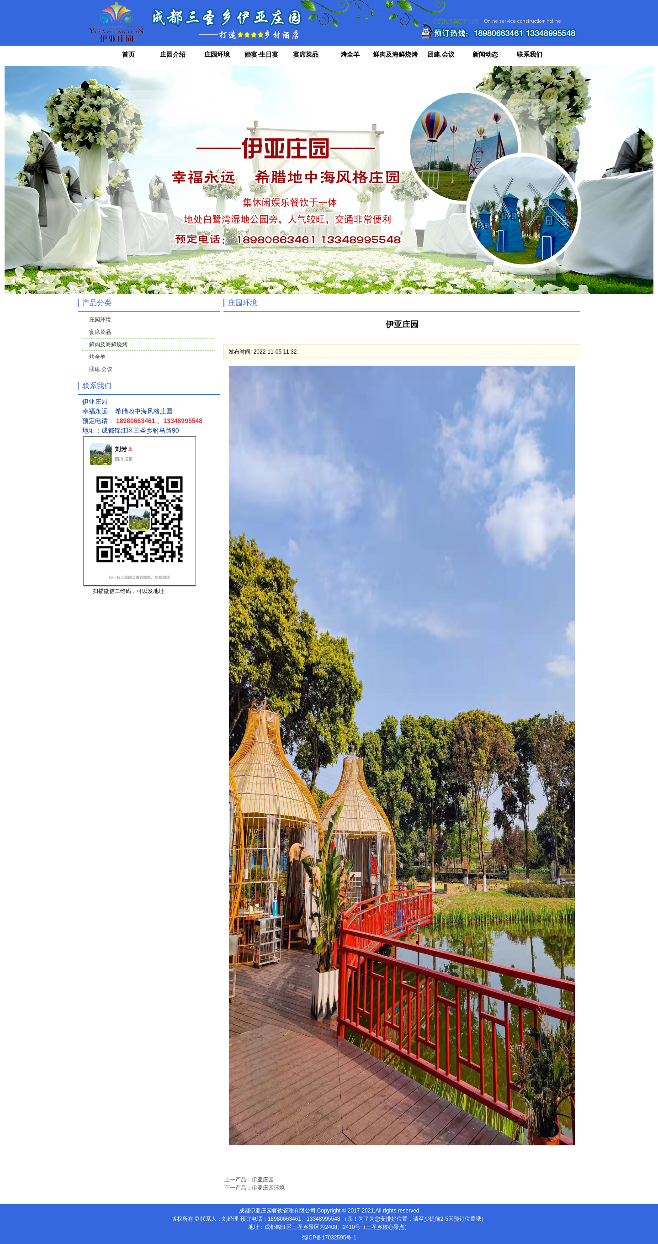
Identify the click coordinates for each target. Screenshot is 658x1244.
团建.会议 (441, 54)
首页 (128, 54)
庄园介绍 (173, 54)
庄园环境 (217, 54)
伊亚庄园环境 (268, 1188)
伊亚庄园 (263, 1179)
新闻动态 (485, 54)
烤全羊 (350, 54)
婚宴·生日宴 (261, 54)
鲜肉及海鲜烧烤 (395, 54)
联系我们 (529, 54)
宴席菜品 (305, 54)
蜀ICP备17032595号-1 (329, 1237)
